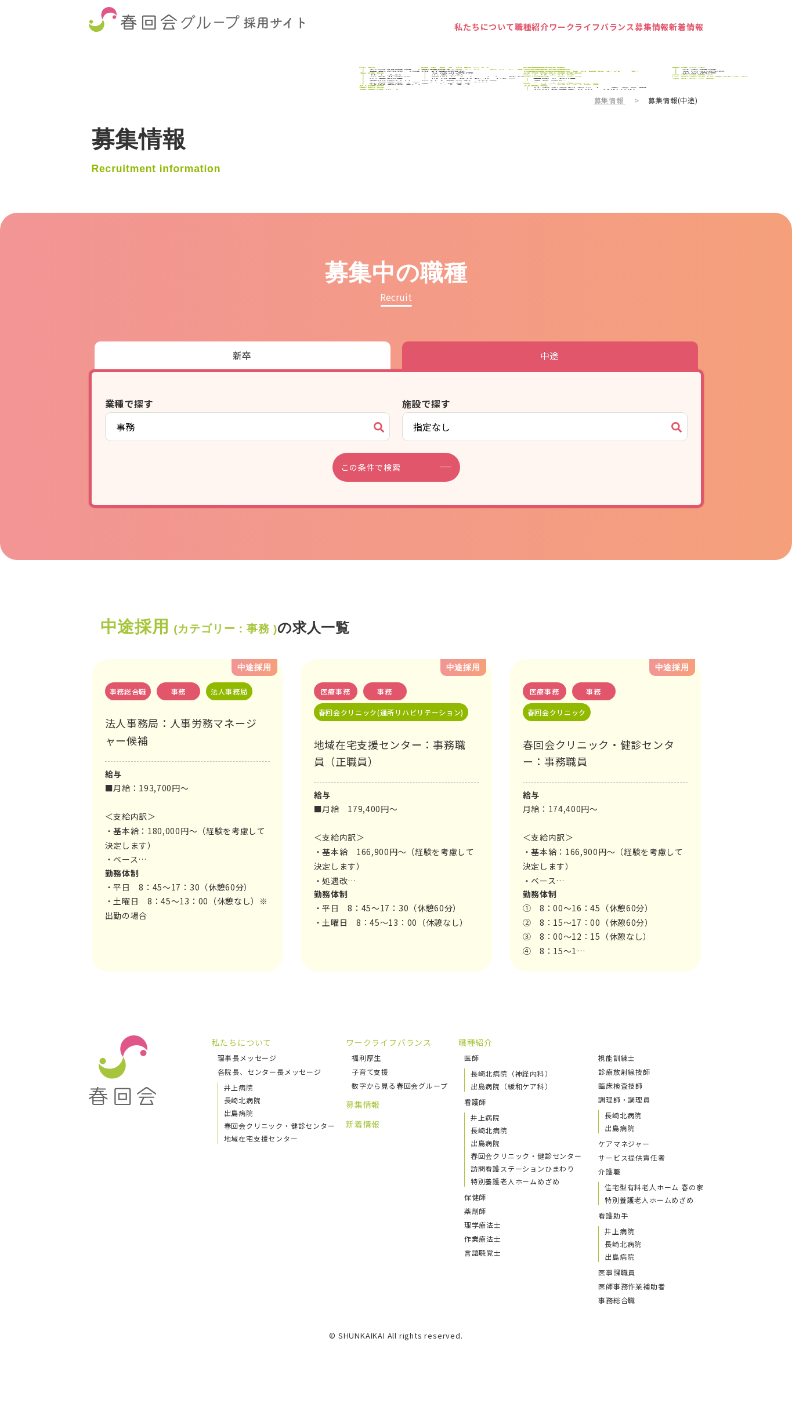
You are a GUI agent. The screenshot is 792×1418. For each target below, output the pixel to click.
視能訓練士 (616, 1078)
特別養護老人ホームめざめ (515, 1201)
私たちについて (382, 49)
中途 (550, 355)
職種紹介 (451, 49)
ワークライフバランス (536, 49)
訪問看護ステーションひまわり (522, 1189)
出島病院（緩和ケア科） (511, 1106)
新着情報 (675, 49)
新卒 (242, 355)
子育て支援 (370, 1092)
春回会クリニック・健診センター (279, 1146)
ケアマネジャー (624, 1164)
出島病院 (239, 1133)
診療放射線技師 (624, 1092)
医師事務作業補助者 (631, 1306)
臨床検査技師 (620, 1106)
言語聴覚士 (482, 1273)
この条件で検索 (378, 467)
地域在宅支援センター (261, 1159)
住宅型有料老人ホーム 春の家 (654, 1207)
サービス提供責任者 (631, 1178)
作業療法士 (482, 1259)
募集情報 (620, 49)
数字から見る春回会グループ (399, 1106)
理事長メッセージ (247, 1078)
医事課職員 (616, 1292)
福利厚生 (366, 1078)
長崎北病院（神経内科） (511, 1094)
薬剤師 (475, 1231)
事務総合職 (616, 1320)
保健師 (475, 1217)
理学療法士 (482, 1245)
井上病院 (239, 1107)
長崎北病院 (242, 1120)
